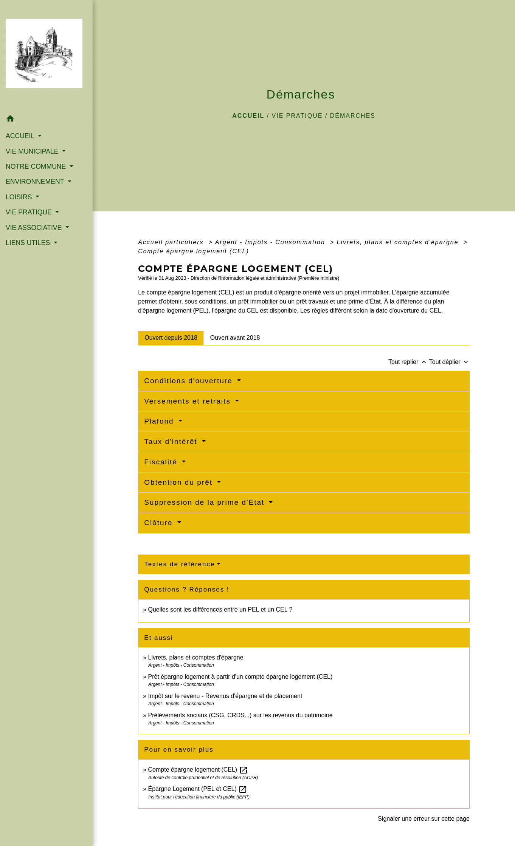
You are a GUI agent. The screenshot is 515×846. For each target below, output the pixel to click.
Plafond (160, 421)
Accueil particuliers (172, 242)
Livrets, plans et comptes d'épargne (399, 242)
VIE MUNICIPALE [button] (33, 151)
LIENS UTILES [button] (29, 243)
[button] (46, 119)
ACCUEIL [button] (21, 136)
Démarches (352, 115)
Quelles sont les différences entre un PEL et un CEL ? (220, 609)
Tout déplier (449, 362)
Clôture (159, 523)
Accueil (248, 115)
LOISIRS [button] (20, 197)
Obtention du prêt (179, 482)
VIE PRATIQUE (297, 115)
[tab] (171, 338)
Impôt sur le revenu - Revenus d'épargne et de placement (225, 696)
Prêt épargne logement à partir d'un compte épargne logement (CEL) (240, 676)
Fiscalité (162, 462)
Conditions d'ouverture (189, 381)
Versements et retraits (188, 401)
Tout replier (408, 362)
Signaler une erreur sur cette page (424, 818)
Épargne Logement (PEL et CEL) (198, 789)
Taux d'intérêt (172, 441)
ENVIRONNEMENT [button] (36, 181)
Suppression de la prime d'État (205, 502)
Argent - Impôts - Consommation (271, 242)
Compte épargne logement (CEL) (193, 251)
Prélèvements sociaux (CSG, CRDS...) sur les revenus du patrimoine (240, 715)
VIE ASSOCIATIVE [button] (35, 227)
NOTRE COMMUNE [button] (37, 166)
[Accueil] (46, 55)
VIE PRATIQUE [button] (30, 212)
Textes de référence (179, 564)
